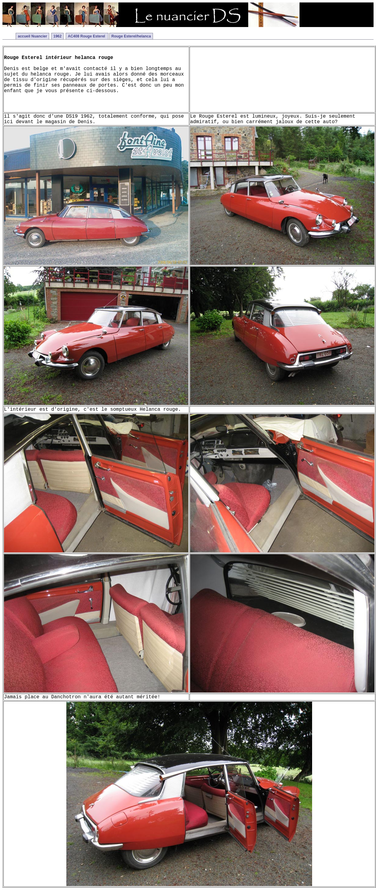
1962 (57, 36)
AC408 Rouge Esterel (87, 36)
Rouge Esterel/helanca (131, 36)
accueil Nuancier (32, 36)
